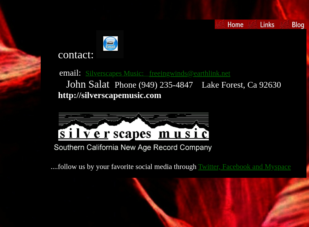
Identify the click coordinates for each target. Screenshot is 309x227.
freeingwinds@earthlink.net (189, 73)
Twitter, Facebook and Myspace (244, 166)
